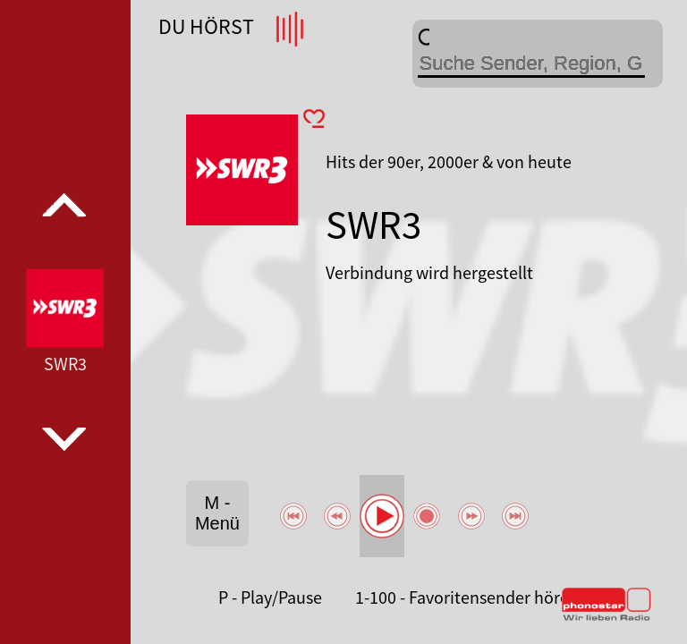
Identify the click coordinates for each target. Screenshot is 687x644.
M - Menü (217, 513)
